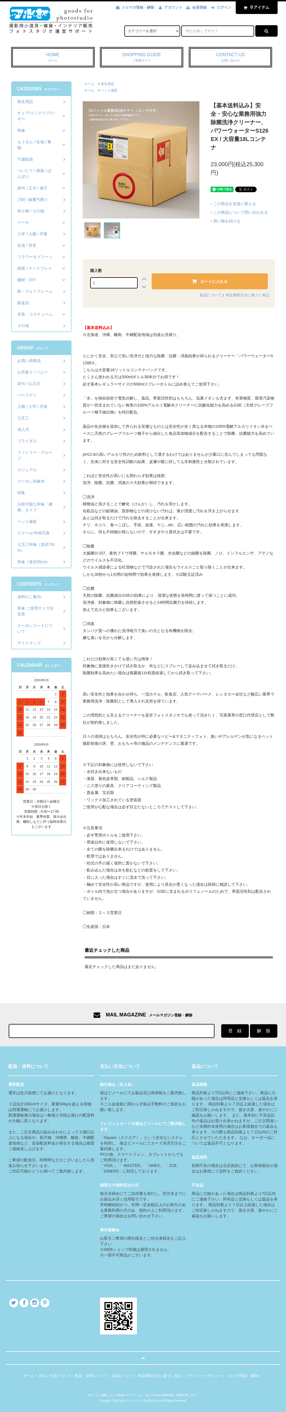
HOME (53, 57)
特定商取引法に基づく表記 (247, 295)
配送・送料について (91, 1376)
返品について (210, 295)
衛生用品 (107, 84)
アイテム (255, 7)
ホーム (89, 84)
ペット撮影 (109, 90)
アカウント (173, 7)
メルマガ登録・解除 (137, 7)
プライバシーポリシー (203, 1376)
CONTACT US (230, 57)
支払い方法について (55, 1376)
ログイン (224, 7)
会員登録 (199, 7)
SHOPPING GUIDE (141, 57)
